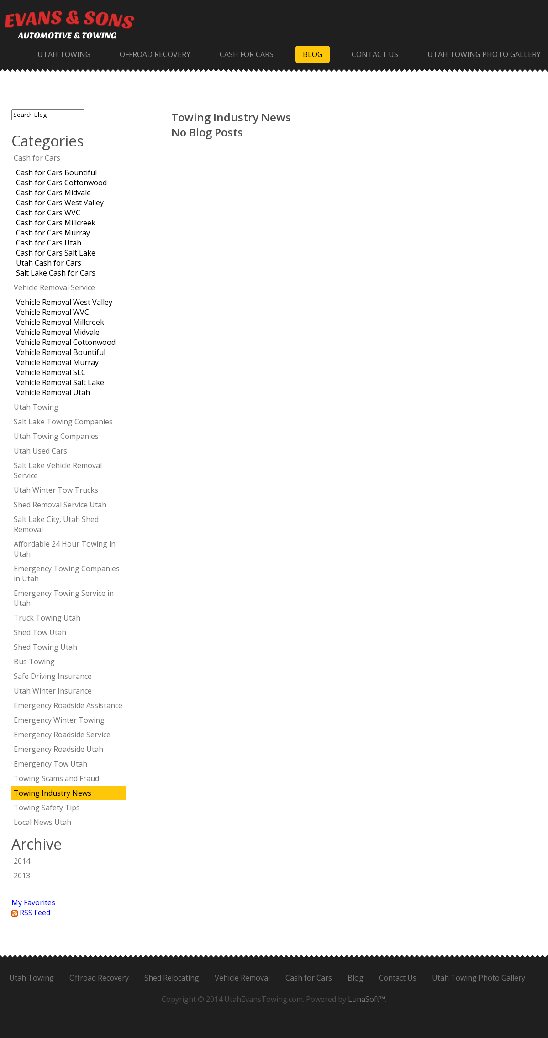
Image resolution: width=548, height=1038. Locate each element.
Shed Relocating (171, 978)
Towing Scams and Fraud (56, 778)
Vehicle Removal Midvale (58, 332)
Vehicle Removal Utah (53, 392)
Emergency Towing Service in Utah (64, 598)
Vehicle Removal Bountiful (60, 352)
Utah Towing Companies (56, 436)
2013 (22, 876)
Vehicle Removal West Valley (64, 302)
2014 (22, 861)
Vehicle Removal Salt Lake (60, 382)
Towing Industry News (52, 793)
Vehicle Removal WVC (52, 312)
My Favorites (33, 902)
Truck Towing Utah (47, 618)
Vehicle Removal (242, 978)
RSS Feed (30, 913)
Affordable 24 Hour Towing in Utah (65, 549)
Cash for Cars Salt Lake (55, 253)
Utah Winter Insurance (53, 691)
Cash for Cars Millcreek (55, 223)
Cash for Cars (247, 54)
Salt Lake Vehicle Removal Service (58, 470)
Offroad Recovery (155, 54)
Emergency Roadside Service (62, 735)
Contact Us (375, 54)
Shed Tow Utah (40, 632)
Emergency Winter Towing (59, 720)
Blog (312, 54)
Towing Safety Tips (47, 808)
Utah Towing (63, 54)
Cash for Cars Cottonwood (61, 182)
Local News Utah (42, 822)
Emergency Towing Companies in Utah (67, 573)
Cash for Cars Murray (53, 233)
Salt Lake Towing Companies (63, 422)
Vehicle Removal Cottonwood (66, 342)
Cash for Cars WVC (48, 213)
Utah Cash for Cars (48, 263)
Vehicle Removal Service (54, 287)
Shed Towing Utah (45, 647)
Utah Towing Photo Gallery (484, 54)
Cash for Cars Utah (48, 243)
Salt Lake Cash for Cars (55, 273)
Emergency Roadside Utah (58, 749)
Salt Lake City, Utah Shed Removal (56, 524)
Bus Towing (34, 662)
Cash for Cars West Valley (60, 203)
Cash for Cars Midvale (53, 193)
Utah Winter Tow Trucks (56, 490)
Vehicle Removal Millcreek (60, 322)
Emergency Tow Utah (50, 764)
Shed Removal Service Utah (60, 505)
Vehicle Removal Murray (57, 362)
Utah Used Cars (40, 451)
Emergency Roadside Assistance (68, 705)
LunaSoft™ (366, 999)
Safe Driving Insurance (53, 676)
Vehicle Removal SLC (51, 372)
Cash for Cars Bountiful (56, 172)
